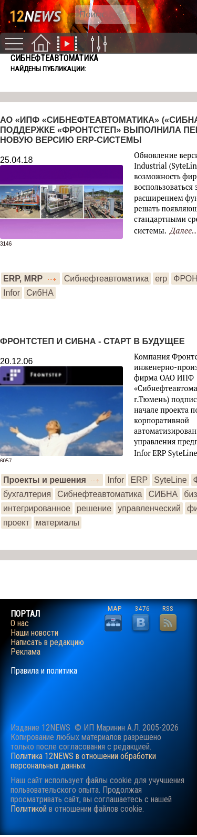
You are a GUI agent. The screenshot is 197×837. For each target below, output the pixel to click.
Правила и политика (44, 671)
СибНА (40, 292)
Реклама (25, 652)
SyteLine (170, 479)
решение (94, 508)
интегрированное (36, 508)
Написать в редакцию (47, 642)
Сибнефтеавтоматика (106, 278)
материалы (57, 522)
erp (161, 278)
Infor (11, 292)
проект (16, 522)
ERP (139, 479)
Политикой (29, 809)
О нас (20, 623)
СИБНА (163, 494)
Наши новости (34, 633)
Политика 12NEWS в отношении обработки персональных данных (83, 761)
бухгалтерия (27, 494)
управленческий (149, 508)
